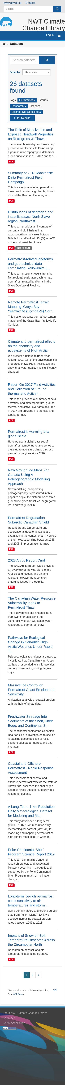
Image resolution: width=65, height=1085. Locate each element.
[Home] (4, 43)
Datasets (16, 43)
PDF (11, 162)
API (55, 990)
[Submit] (57, 9)
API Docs (18, 994)
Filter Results (22, 118)
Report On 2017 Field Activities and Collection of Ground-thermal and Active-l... (32, 389)
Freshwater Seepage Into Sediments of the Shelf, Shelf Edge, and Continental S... (30, 721)
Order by (15, 72)
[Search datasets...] (24, 60)
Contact (30, 2)
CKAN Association (14, 1023)
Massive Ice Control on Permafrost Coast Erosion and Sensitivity (31, 689)
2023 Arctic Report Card (26, 560)
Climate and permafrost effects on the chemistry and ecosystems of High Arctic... (31, 346)
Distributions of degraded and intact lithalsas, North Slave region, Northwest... (30, 216)
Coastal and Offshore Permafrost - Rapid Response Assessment (31, 768)
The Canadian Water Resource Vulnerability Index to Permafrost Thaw (32, 602)
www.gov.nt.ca (12, 2)
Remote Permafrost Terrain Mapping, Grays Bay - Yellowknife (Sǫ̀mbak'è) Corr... (31, 306)
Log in (50, 35)
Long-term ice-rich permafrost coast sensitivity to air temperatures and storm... (30, 900)
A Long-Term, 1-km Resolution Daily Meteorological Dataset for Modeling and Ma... (31, 811)
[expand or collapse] (59, 36)
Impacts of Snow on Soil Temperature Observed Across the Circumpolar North (31, 940)
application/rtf (23, 248)
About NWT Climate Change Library (25, 1012)
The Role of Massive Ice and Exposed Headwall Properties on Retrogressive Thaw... (30, 134)
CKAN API (9, 1017)
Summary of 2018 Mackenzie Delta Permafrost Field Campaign (30, 177)
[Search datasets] (32, 9)
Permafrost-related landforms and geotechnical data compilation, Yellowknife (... (30, 263)
